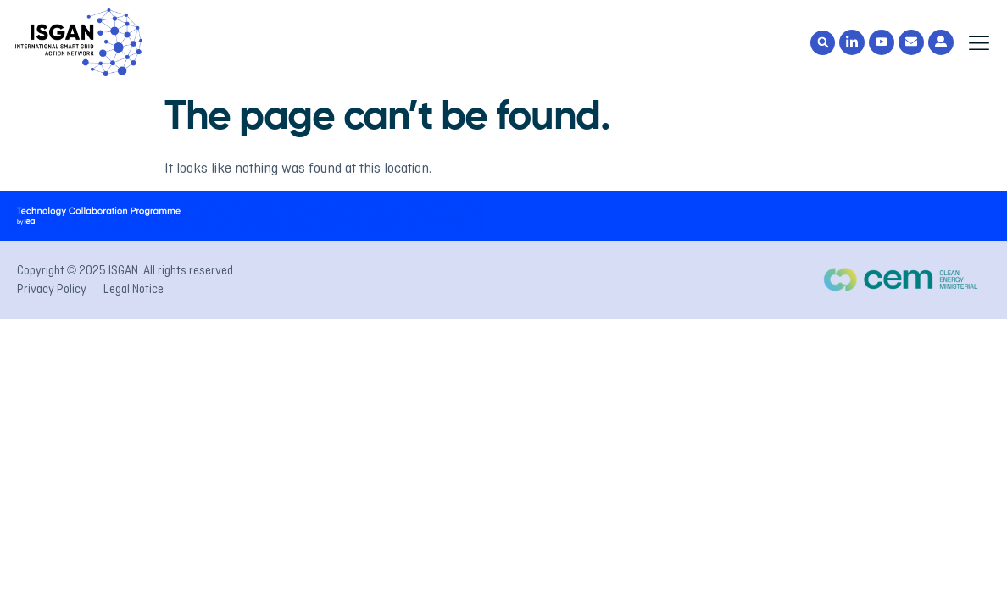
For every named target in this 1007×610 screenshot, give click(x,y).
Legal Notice (133, 289)
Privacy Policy (51, 289)
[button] (822, 42)
